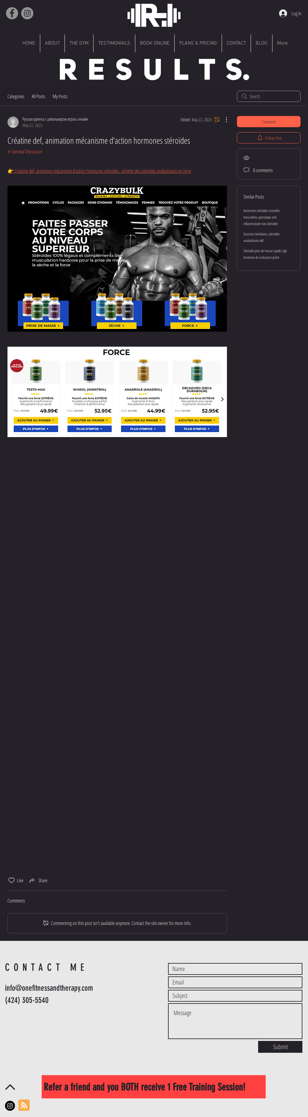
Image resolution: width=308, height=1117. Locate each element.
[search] (269, 96)
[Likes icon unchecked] (11, 880)
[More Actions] (223, 119)
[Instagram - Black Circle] (10, 1106)
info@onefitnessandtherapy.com (49, 988)
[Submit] (280, 1047)
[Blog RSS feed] (24, 1105)
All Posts (38, 96)
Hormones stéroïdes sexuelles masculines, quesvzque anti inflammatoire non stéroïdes (261, 217)
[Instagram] (27, 13)
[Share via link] (37, 880)
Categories (15, 96)
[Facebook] (12, 13)
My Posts (60, 96)
